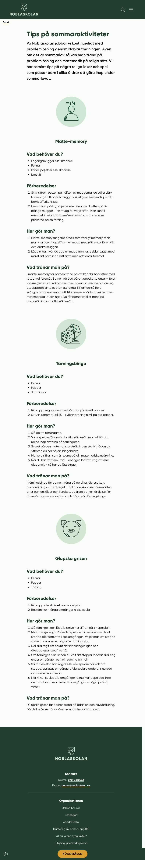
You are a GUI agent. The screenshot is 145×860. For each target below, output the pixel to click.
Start (6, 22)
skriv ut (55, 605)
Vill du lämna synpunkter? (71, 835)
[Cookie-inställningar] (6, 854)
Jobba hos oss (71, 807)
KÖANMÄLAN (72, 854)
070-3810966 (76, 780)
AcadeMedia (71, 821)
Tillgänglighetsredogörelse (71, 842)
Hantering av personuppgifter (71, 828)
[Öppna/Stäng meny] (131, 9)
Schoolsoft (71, 814)
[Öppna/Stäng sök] (123, 9)
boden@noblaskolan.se (76, 785)
